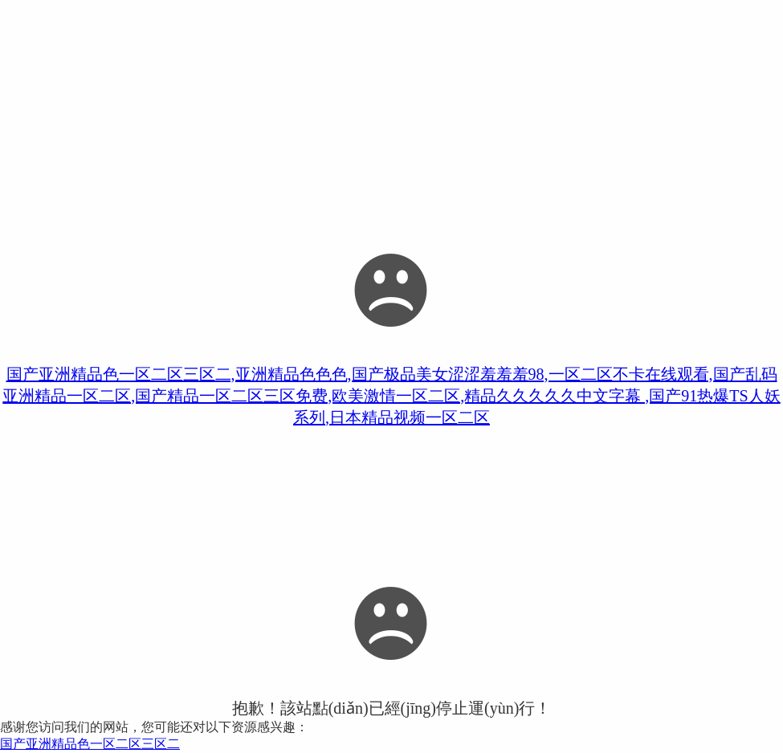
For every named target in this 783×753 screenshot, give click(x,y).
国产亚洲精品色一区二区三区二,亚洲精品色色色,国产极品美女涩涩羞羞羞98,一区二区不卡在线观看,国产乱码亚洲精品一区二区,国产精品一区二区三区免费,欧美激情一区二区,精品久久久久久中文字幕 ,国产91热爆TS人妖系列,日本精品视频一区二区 (391, 395)
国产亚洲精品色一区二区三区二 (90, 744)
